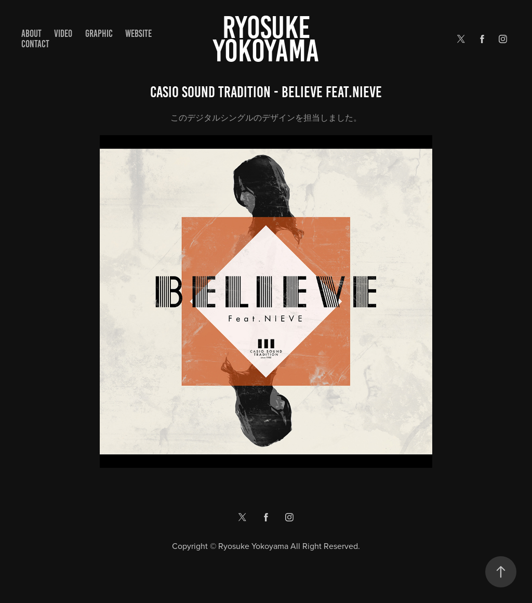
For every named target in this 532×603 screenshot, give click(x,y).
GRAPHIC (99, 33)
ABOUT (31, 33)
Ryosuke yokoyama (266, 39)
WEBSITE (138, 33)
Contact (35, 43)
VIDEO (63, 33)
